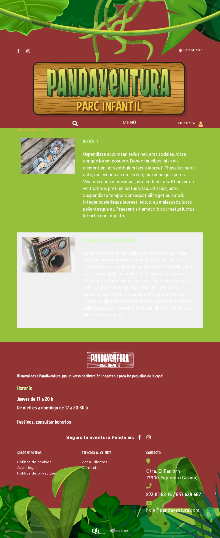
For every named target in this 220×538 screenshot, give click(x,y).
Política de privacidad (37, 474)
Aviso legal (27, 468)
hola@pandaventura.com (173, 510)
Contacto (90, 468)
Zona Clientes (94, 462)
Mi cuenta (190, 123)
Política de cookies (34, 462)
